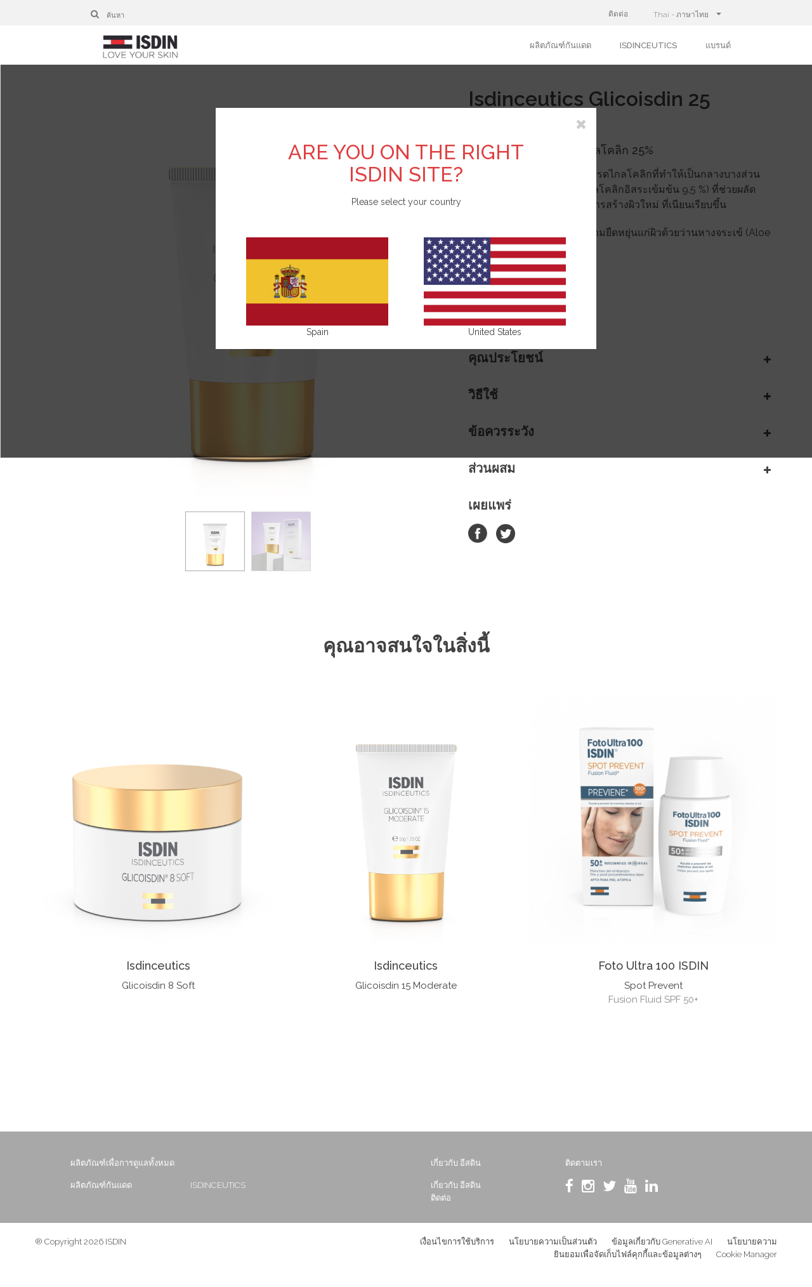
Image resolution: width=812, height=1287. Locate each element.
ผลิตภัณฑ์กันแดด (560, 45)
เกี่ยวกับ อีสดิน (455, 1163)
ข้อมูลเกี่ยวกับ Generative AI (662, 1248)
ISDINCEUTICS (648, 45)
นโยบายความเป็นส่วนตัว (553, 1248)
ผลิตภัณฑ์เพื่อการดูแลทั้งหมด (149, 1163)
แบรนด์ (718, 45)
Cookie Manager (746, 1261)
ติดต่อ (618, 14)
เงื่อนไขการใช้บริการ (457, 1248)
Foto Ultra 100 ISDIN (653, 965)
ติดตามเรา (572, 1163)
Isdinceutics (158, 965)
